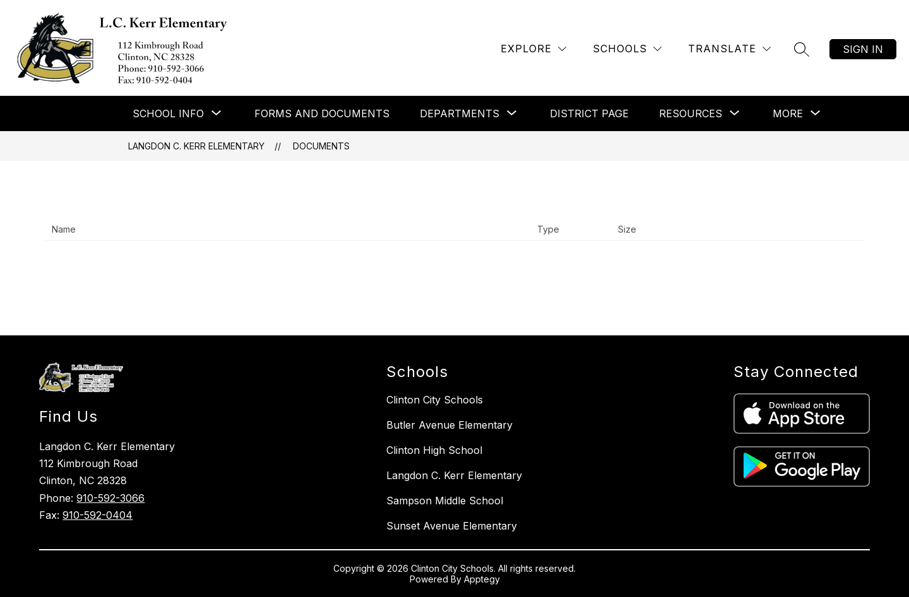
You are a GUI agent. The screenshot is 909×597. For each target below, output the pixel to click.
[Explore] (533, 49)
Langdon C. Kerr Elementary (196, 146)
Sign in (863, 49)
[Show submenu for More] (788, 113)
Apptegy (482, 579)
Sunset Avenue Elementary (451, 525)
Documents (321, 146)
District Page (589, 113)
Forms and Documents (321, 113)
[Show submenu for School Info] (168, 113)
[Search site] (801, 49)
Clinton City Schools (434, 399)
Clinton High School (434, 450)
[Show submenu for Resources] (690, 113)
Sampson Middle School (444, 500)
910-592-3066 (110, 498)
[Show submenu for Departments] (459, 113)
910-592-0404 (97, 515)
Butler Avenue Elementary (449, 425)
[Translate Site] (729, 49)
